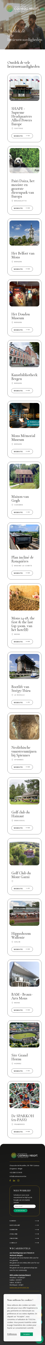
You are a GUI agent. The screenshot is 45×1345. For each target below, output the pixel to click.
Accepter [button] (26, 1334)
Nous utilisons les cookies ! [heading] (20, 1300)
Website (18, 136)
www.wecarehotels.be (19, 1287)
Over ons (13, 1234)
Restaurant (15, 1225)
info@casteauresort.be (18, 1176)
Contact (13, 1243)
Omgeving (14, 1238)
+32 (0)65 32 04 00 (16, 1172)
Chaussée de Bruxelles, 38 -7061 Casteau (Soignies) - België (24, 1167)
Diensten (13, 1230)
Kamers (13, 1221)
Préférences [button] (12, 1334)
